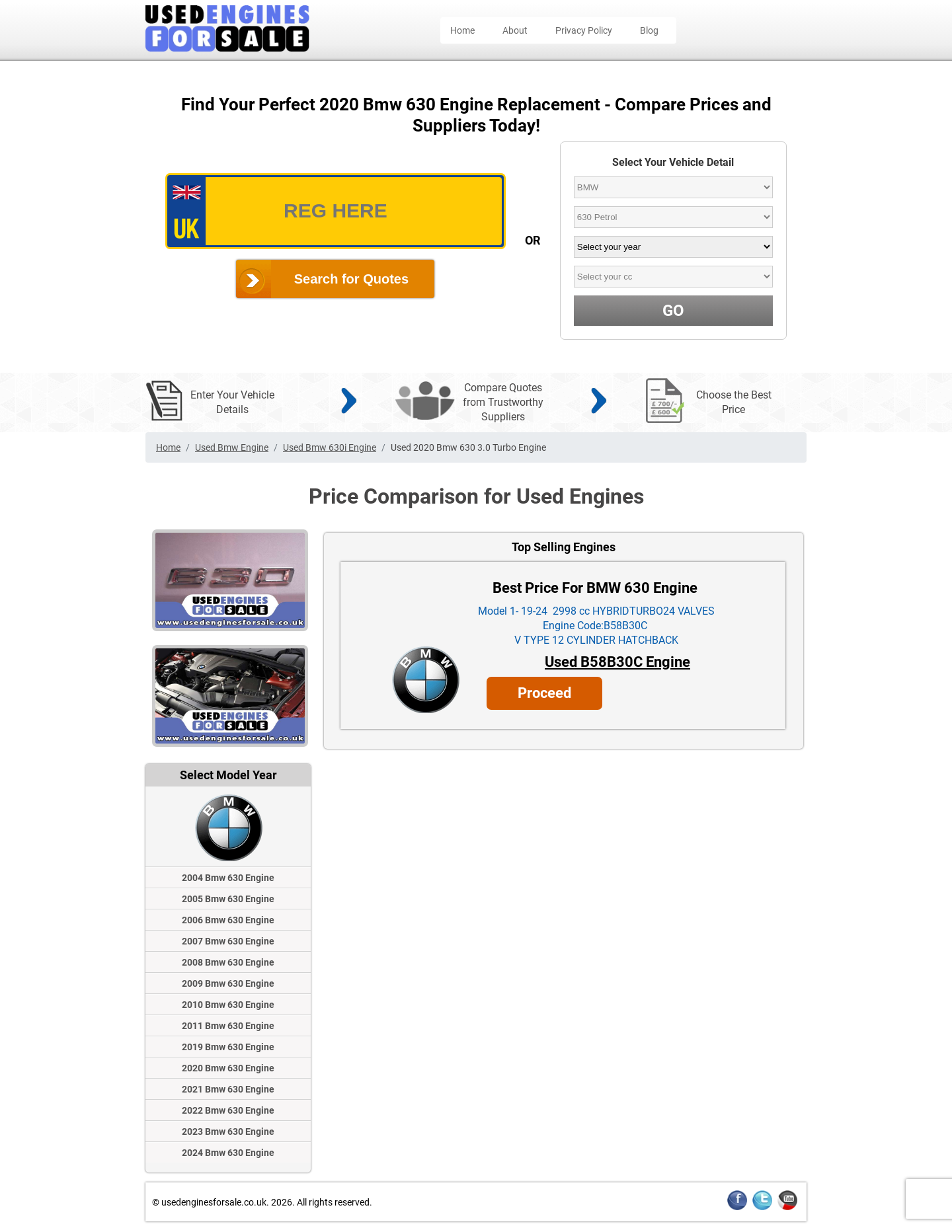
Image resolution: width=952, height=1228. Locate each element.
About (515, 30)
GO (673, 310)
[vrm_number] (335, 211)
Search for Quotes (351, 279)
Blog (649, 30)
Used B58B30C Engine (617, 662)
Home (462, 30)
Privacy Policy (583, 30)
